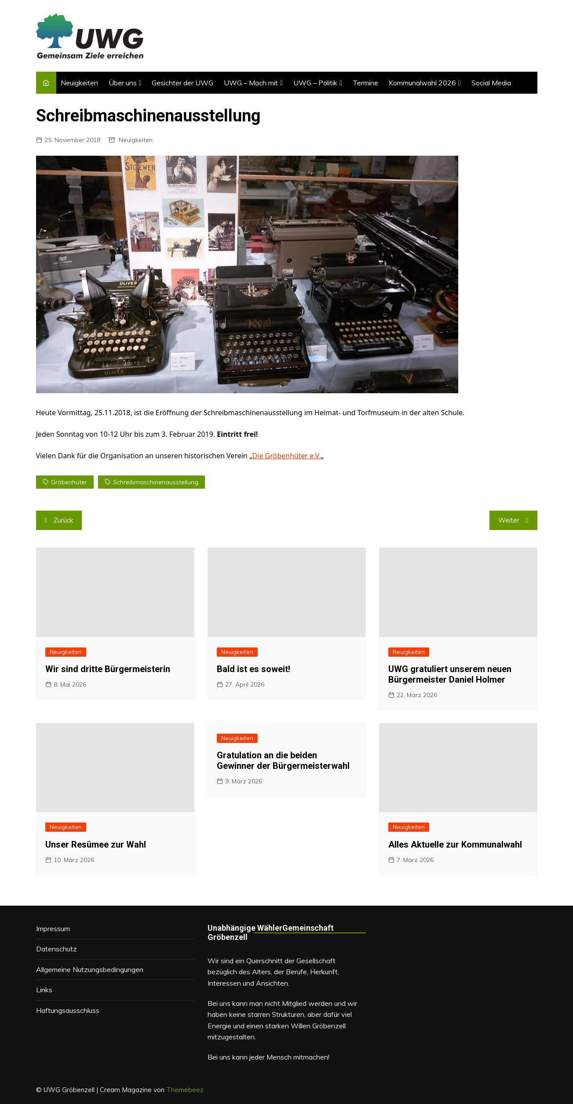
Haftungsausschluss (67, 1010)
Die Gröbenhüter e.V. (286, 456)
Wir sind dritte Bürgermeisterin (107, 669)
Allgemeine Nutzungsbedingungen (89, 969)
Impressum (53, 928)
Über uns (123, 82)
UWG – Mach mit (251, 82)
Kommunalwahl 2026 (422, 82)
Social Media (491, 82)
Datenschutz (56, 948)
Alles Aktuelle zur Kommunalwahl (455, 844)
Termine (365, 82)
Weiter (508, 520)
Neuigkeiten (79, 82)
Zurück (63, 520)
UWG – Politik (315, 82)
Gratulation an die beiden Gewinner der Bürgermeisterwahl (283, 760)
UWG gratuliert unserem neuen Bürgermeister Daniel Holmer (449, 674)
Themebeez (185, 1090)
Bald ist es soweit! (253, 669)
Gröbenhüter (69, 482)
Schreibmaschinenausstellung (155, 482)
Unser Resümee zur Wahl (95, 844)
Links (44, 989)
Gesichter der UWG (182, 82)
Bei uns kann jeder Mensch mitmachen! (268, 1057)
